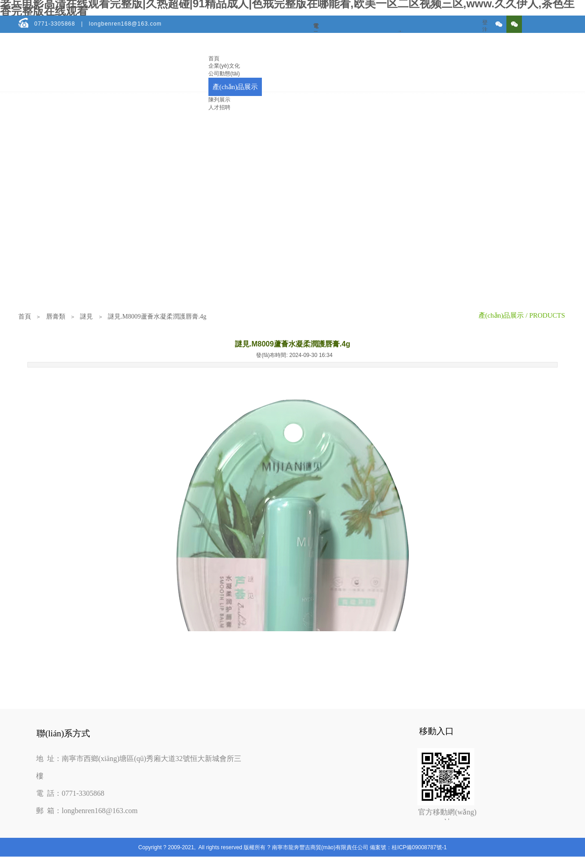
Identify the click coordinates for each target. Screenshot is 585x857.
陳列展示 (219, 99)
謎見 (86, 316)
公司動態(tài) (224, 73)
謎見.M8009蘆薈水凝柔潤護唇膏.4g (157, 316)
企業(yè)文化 (224, 66)
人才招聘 (219, 107)
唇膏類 (55, 316)
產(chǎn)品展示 (235, 86)
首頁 (213, 58)
